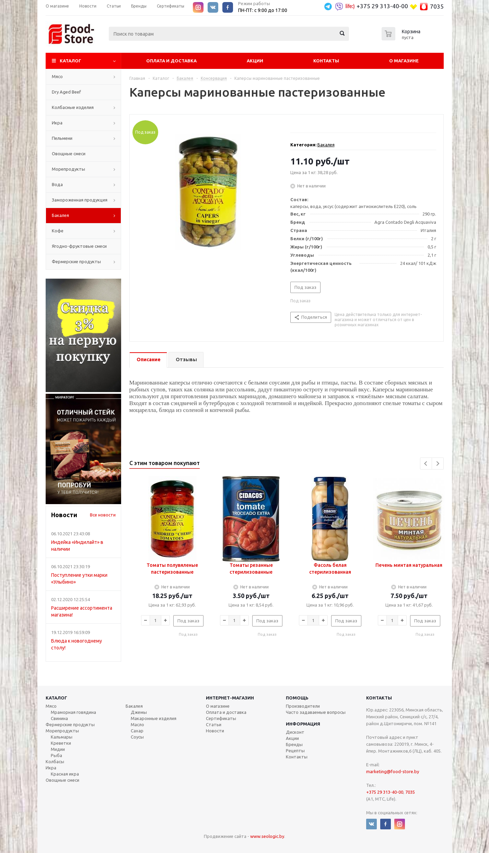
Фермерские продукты (76, 261)
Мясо (57, 76)
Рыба (56, 755)
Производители (303, 706)
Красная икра (65, 773)
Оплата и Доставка (171, 60)
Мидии (58, 749)
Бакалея (60, 215)
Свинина (59, 718)
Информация (303, 723)
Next (437, 463)
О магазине (404, 60)
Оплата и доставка (226, 712)
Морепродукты (68, 169)
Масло (137, 724)
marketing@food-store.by (392, 771)
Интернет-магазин (230, 697)
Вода (57, 184)
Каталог (70, 60)
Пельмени (62, 138)
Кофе (57, 230)
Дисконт (295, 732)
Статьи (213, 724)
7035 (437, 6)
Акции (255, 60)
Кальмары (61, 736)
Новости (215, 730)
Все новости (103, 514)
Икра (57, 122)
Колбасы (55, 761)
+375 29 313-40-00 (382, 6)
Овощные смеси (68, 153)
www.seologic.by (267, 836)
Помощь (297, 697)
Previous (426, 463)
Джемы (139, 712)
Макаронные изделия (153, 718)
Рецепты (295, 750)
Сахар (137, 730)
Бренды (294, 744)
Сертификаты (221, 718)
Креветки (61, 743)
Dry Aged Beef (66, 91)
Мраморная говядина (73, 712)
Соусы (137, 736)
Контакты (326, 60)
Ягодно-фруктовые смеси (79, 246)
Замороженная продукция (79, 199)
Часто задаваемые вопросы (316, 712)
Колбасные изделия (73, 107)
